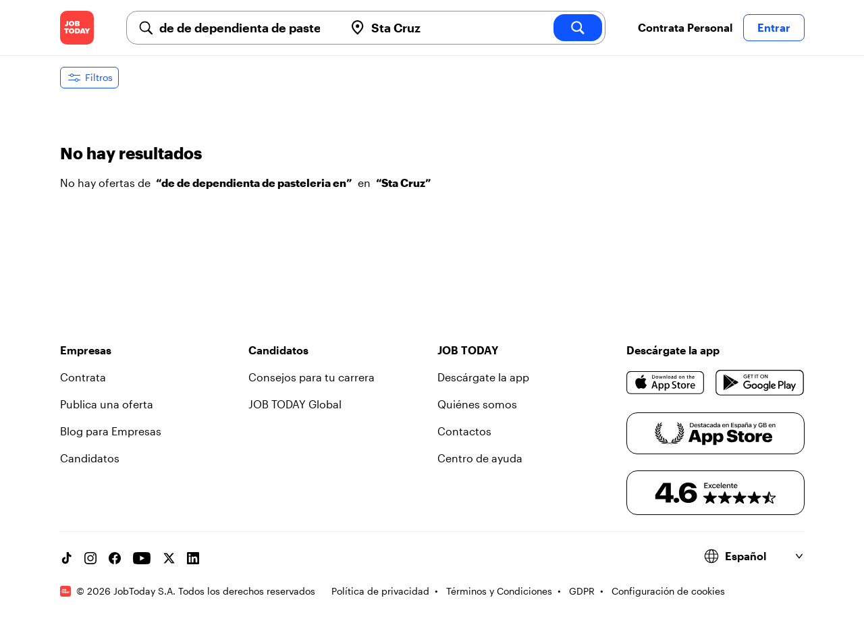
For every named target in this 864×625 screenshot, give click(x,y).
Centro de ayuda (479, 458)
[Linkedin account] (193, 558)
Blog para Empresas (110, 431)
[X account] (169, 558)
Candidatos (89, 458)
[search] (578, 27)
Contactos (464, 431)
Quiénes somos (477, 404)
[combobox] (246, 27)
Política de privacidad (380, 591)
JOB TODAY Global (295, 404)
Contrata (83, 377)
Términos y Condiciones (499, 591)
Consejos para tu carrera (311, 377)
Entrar (773, 27)
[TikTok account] (66, 558)
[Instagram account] (90, 558)
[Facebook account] (115, 558)
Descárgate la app (483, 377)
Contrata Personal (685, 27)
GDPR (582, 591)
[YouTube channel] (142, 558)
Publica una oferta (106, 404)
